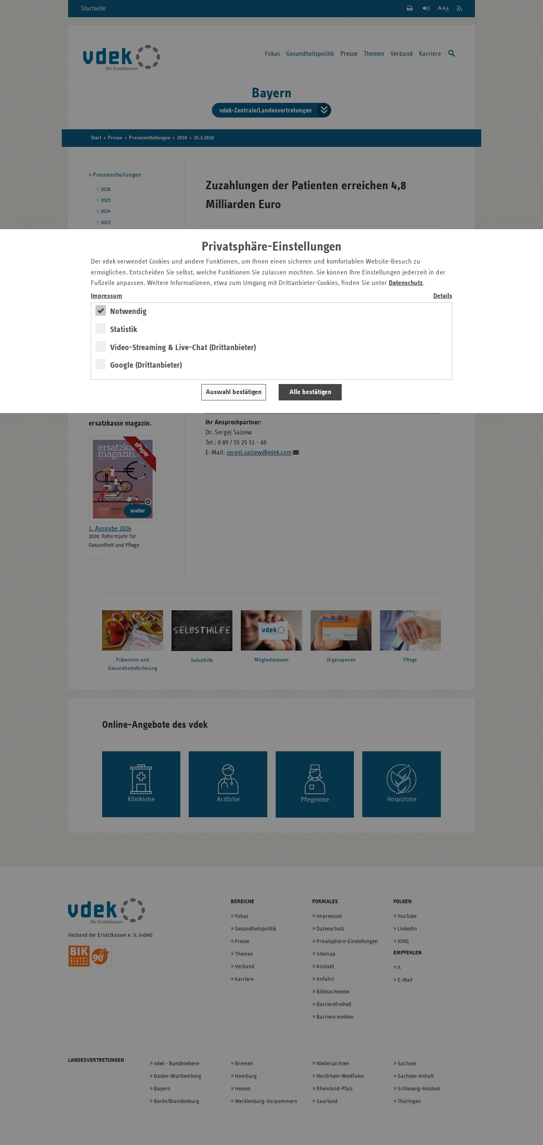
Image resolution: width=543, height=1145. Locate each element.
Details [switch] (442, 296)
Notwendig (128, 311)
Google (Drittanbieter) (146, 365)
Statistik (123, 329)
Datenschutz (406, 283)
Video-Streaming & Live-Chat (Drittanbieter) (183, 347)
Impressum (106, 296)
